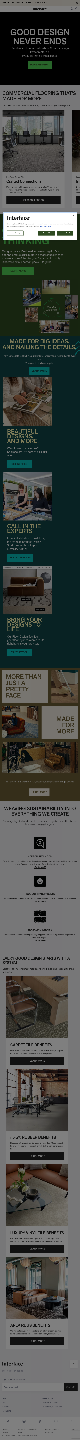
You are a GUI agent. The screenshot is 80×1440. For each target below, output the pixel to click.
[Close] (73, 215)
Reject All (46, 233)
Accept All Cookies (64, 233)
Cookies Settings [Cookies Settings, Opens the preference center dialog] (15, 233)
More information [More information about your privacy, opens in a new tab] (45, 226)
